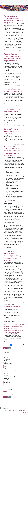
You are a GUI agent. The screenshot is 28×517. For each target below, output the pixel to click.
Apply (5, 348)
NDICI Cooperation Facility (11, 202)
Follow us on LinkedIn (17, 410)
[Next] (19, 345)
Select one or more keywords (9, 371)
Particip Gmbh (4, 408)
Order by (5, 391)
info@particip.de (8, 410)
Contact (25, 410)
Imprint (25, 412)
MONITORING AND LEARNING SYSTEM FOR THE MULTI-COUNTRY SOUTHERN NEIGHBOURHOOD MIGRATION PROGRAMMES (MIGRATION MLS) (14, 152)
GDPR (20, 412)
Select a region (6, 350)
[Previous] (4, 345)
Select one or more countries (9, 355)
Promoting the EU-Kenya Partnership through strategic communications (12, 131)
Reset (9, 348)
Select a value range (7, 387)
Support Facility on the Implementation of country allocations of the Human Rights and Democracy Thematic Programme (13, 256)
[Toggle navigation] (25, 2)
